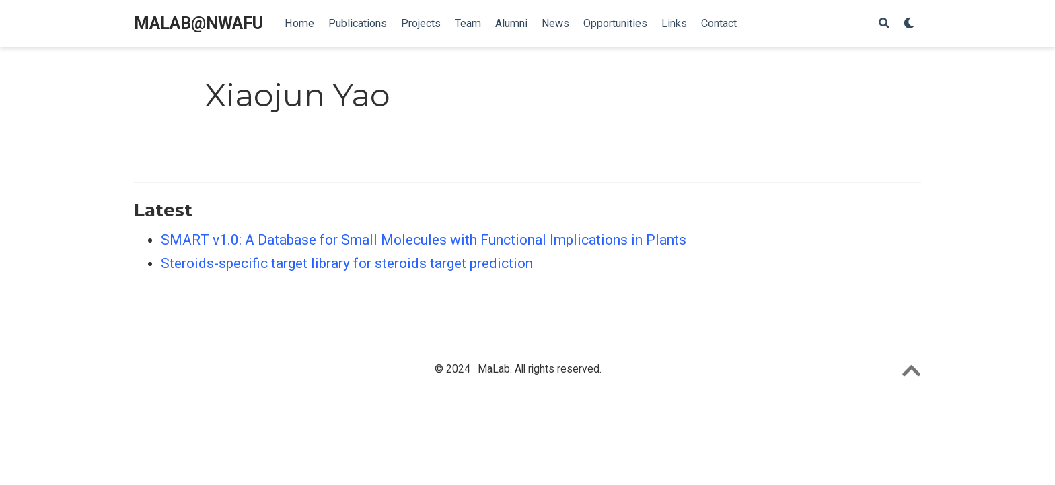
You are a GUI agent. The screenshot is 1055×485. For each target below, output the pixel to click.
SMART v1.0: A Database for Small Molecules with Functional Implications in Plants (423, 240)
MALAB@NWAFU (198, 23)
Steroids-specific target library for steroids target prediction (347, 263)
